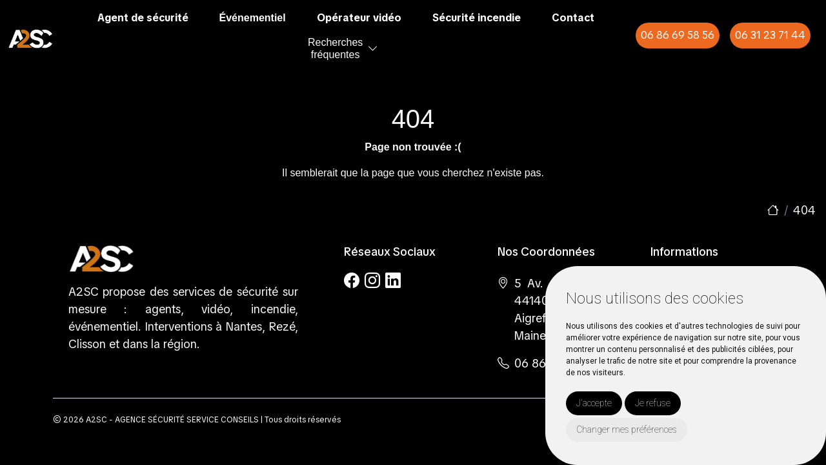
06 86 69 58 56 (677, 35)
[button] (373, 49)
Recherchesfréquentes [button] (335, 48)
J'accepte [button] (594, 403)
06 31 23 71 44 (770, 35)
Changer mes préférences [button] (626, 429)
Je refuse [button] (652, 403)
